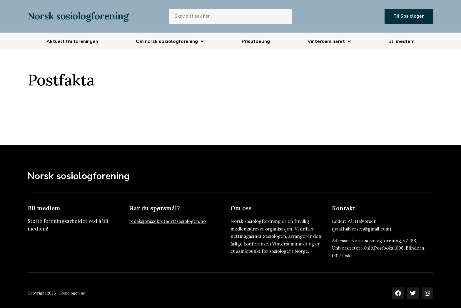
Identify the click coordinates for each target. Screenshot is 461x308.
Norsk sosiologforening (78, 16)
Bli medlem (401, 41)
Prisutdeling (256, 41)
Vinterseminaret (329, 41)
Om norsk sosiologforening (170, 41)
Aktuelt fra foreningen (72, 41)
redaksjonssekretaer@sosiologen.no (167, 221)
